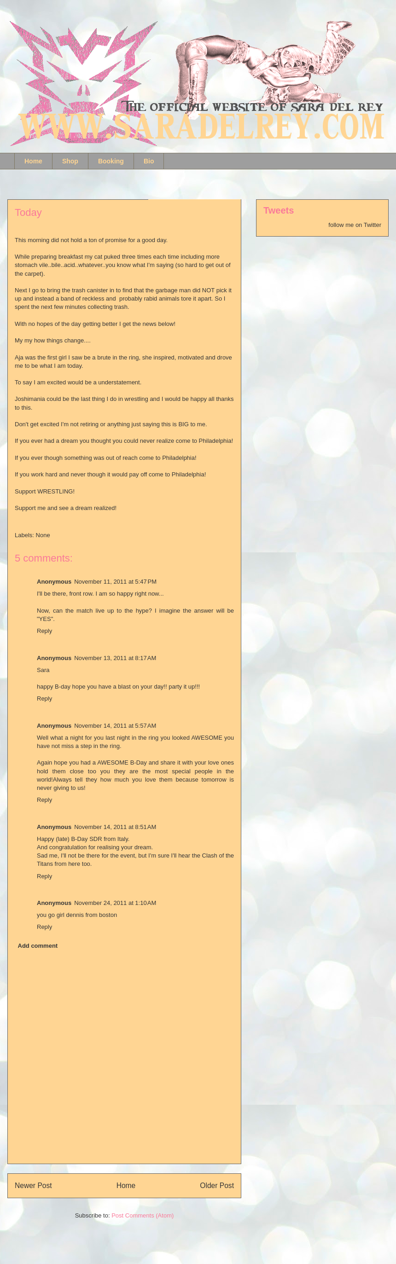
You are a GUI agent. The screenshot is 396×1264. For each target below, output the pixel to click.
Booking (111, 161)
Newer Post (33, 1185)
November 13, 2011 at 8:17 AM (115, 658)
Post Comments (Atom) (142, 1215)
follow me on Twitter (354, 224)
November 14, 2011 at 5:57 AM (115, 725)
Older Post (217, 1185)
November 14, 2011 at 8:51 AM (115, 826)
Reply (44, 630)
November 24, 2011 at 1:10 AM (115, 902)
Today (28, 212)
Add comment (38, 945)
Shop (70, 161)
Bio (149, 161)
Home (33, 161)
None (43, 535)
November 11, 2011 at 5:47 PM (115, 581)
